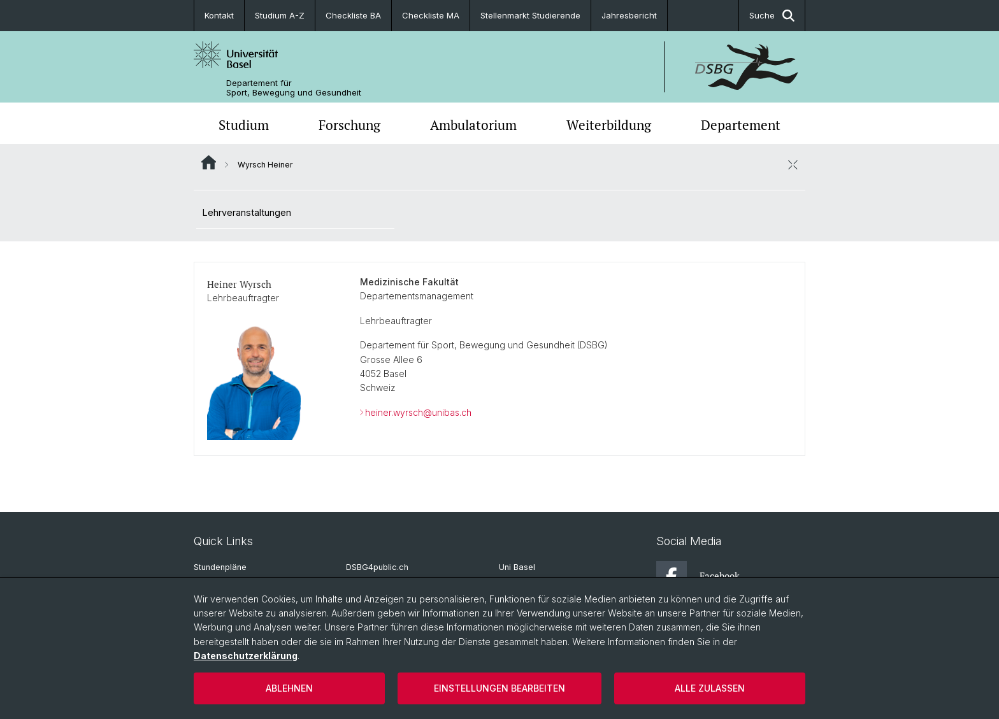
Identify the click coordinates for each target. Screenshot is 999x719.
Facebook (698, 576)
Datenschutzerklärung (246, 655)
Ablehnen (289, 688)
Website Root (208, 162)
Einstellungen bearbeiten (499, 688)
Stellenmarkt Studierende (530, 15)
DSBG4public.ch (377, 567)
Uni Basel (517, 567)
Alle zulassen (710, 688)
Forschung (349, 125)
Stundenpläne (220, 567)
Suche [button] (771, 16)
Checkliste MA (430, 15)
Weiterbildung (608, 125)
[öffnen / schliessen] (792, 164)
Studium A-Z (280, 15)
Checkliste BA (353, 15)
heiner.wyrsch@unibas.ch (418, 412)
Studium (244, 125)
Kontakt (219, 15)
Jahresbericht (629, 15)
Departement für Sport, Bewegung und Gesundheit (293, 87)
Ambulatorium (473, 125)
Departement (740, 125)
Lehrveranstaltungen (247, 212)
